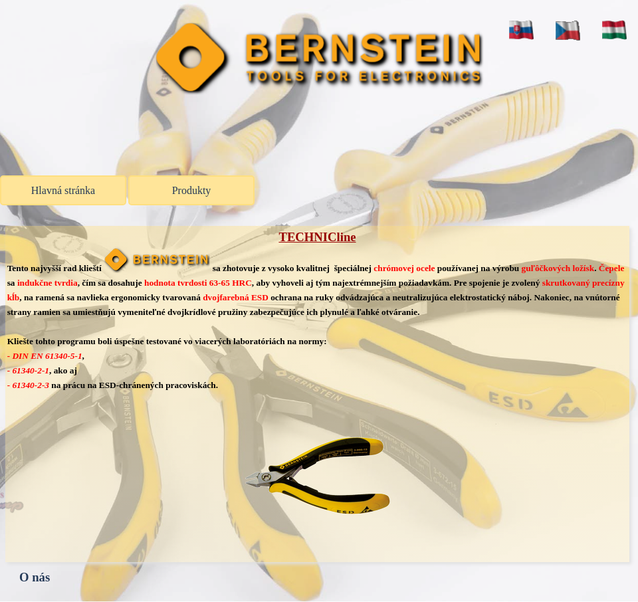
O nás (34, 577)
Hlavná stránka (63, 190)
